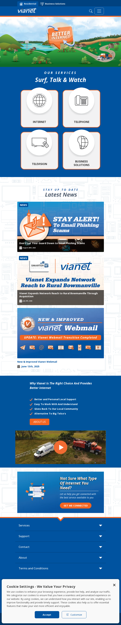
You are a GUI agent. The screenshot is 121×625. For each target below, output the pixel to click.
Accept (47, 614)
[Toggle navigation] (99, 11)
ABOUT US (39, 422)
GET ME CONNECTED (76, 505)
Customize (74, 614)
